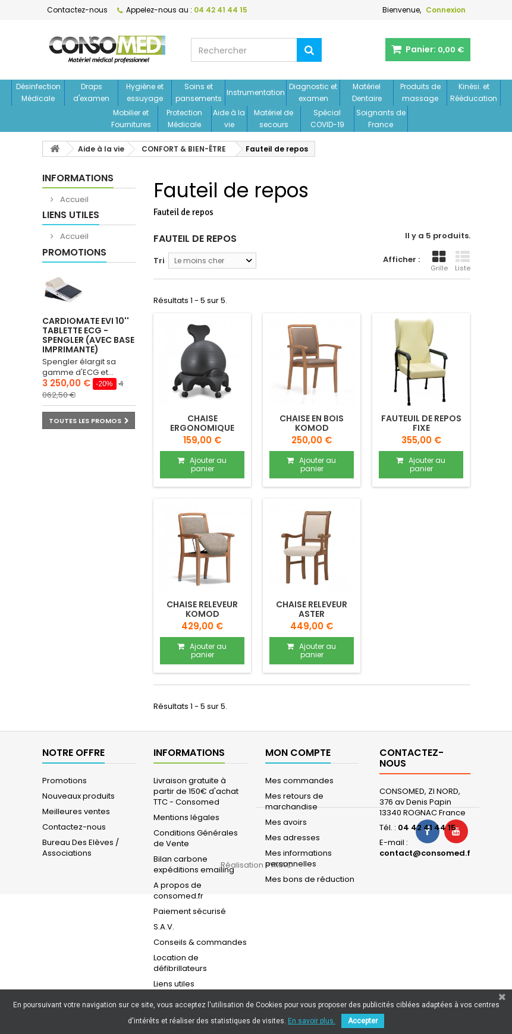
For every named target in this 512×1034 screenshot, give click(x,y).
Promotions (74, 282)
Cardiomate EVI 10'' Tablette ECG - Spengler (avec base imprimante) (88, 365)
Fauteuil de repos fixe (421, 423)
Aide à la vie (229, 119)
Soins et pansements (198, 92)
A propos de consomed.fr (178, 890)
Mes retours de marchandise (294, 801)
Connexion (446, 10)
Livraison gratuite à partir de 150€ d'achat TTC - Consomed (195, 791)
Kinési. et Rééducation (473, 92)
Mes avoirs (286, 822)
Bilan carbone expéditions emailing (193, 864)
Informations (78, 178)
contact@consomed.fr (426, 853)
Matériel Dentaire (367, 92)
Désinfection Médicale (38, 92)
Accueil (73, 199)
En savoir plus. (311, 1021)
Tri (159, 260)
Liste (462, 261)
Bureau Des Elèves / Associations (80, 848)
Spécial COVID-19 (327, 119)
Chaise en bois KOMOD (311, 423)
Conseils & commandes (200, 942)
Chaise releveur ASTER (311, 609)
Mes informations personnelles (298, 858)
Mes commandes (299, 780)
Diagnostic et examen (313, 92)
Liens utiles (70, 230)
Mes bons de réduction (309, 879)
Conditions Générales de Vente (195, 838)
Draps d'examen (91, 92)
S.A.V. (163, 926)
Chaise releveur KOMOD (202, 609)
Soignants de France (381, 119)
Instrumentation (256, 92)
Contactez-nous (77, 10)
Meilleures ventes (76, 811)
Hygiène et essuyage (145, 92)
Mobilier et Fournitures (131, 119)
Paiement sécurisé (189, 911)
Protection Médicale (184, 119)
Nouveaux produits (78, 796)
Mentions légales (186, 817)
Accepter (363, 1021)
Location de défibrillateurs (180, 963)
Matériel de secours (273, 119)
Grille (439, 261)
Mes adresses (292, 837)
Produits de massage (420, 92)
